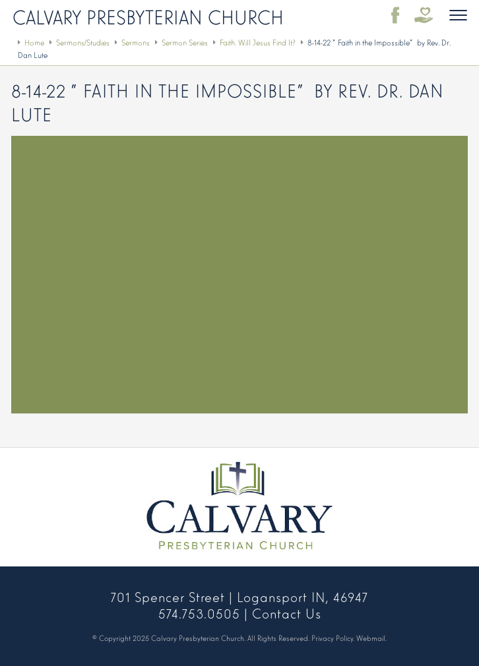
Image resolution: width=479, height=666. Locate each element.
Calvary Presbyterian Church (148, 15)
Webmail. (371, 637)
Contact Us (286, 612)
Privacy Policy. (332, 637)
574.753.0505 (199, 612)
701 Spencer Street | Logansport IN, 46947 (239, 596)
